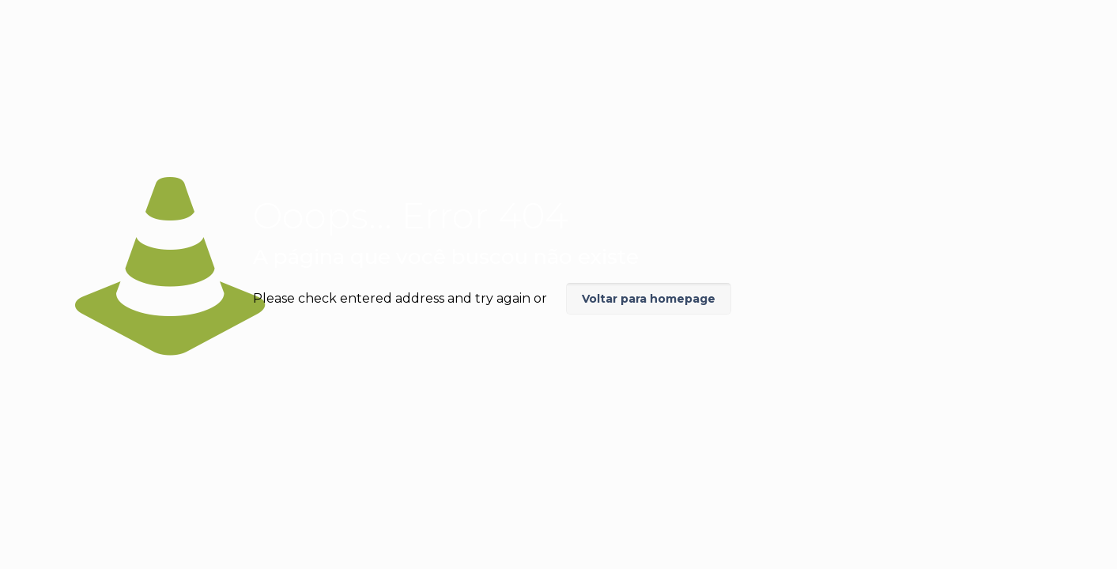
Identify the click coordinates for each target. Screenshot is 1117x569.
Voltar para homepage (648, 299)
